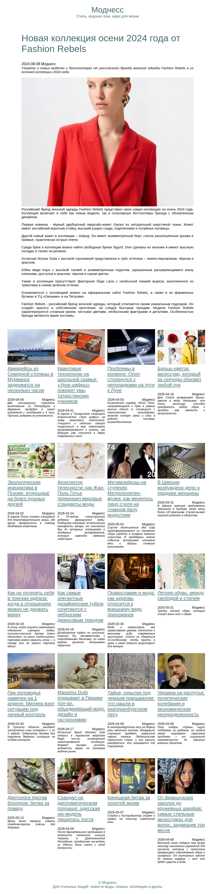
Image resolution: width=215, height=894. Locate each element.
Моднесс (107, 9)
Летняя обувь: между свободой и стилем (181, 595)
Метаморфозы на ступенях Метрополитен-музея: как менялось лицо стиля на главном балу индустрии (130, 498)
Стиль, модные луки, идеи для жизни (107, 16)
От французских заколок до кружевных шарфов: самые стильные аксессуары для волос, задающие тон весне (181, 814)
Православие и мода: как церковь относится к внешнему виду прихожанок (131, 603)
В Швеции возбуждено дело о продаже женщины (179, 487)
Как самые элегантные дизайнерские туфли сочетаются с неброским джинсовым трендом (80, 606)
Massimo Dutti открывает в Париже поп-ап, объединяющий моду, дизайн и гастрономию (81, 706)
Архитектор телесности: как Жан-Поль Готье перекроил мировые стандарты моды (81, 492)
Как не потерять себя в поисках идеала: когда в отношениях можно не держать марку (30, 603)
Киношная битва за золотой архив (128, 800)
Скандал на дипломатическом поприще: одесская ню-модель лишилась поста (78, 808)
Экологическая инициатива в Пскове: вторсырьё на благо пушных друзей (28, 492)
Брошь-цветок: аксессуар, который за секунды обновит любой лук (180, 376)
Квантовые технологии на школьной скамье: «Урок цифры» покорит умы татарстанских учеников (77, 385)
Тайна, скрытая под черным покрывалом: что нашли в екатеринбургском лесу (130, 703)
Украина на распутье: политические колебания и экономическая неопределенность (181, 703)
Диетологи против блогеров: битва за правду (28, 803)
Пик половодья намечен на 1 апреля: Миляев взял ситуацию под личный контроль (30, 703)
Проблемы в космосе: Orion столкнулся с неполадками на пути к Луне (131, 379)
